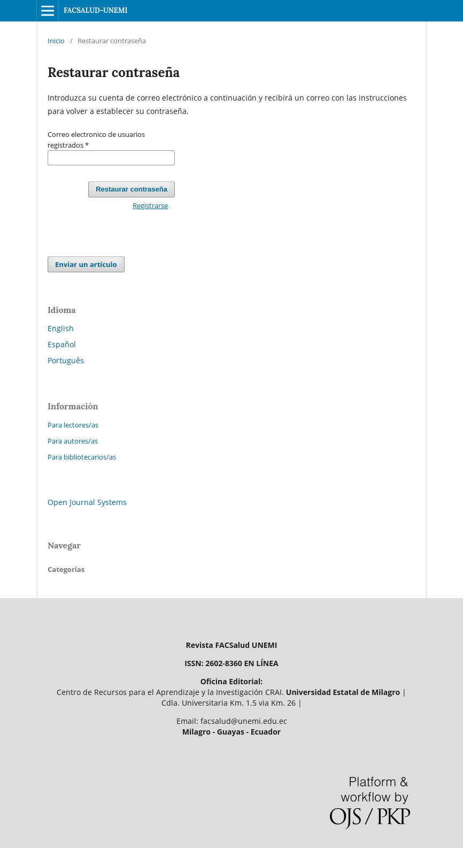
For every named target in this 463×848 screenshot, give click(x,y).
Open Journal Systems (87, 502)
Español (62, 344)
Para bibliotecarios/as (82, 457)
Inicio (56, 40)
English (61, 328)
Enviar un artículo (86, 264)
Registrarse (150, 205)
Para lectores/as (73, 425)
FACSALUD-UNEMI (96, 10)
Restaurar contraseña (131, 189)
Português (66, 360)
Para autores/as (73, 441)
